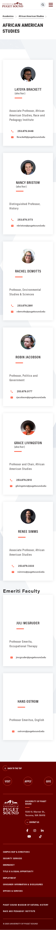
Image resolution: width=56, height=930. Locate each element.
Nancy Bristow (28, 184)
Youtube (29, 836)
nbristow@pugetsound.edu (31, 225)
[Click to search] (43, 4)
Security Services (12, 858)
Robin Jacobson (28, 356)
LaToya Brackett (28, 91)
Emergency (9, 864)
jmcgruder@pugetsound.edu (31, 657)
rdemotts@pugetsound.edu (31, 311)
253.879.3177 (24, 391)
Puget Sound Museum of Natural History (26, 904)
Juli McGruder (28, 622)
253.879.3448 (25, 131)
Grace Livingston (28, 444)
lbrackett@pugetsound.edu (31, 137)
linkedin (42, 830)
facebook (27, 830)
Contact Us (32, 822)
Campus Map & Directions (16, 851)
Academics (8, 15)
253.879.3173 (25, 219)
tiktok (40, 836)
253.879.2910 (24, 480)
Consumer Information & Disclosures (23, 884)
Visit (7, 781)
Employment (9, 877)
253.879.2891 (25, 305)
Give (48, 781)
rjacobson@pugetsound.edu (31, 397)
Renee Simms (28, 531)
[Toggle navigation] (51, 5)
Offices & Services (13, 890)
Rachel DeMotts (28, 270)
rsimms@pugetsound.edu (31, 571)
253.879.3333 (26, 565)
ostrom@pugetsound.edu (31, 731)
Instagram (35, 830)
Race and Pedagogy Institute (19, 911)
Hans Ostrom (28, 701)
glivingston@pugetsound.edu (31, 485)
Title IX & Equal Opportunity (18, 871)
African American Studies (31, 15)
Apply (28, 781)
